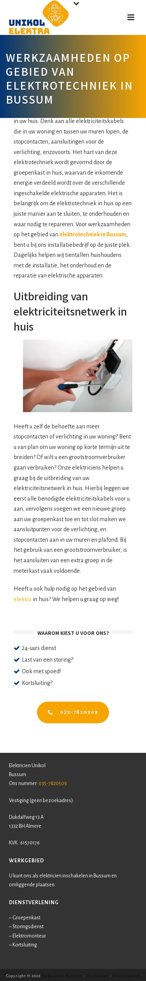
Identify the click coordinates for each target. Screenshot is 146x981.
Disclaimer (97, 976)
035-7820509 (53, 783)
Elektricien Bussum (62, 976)
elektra (23, 599)
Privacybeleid (126, 976)
